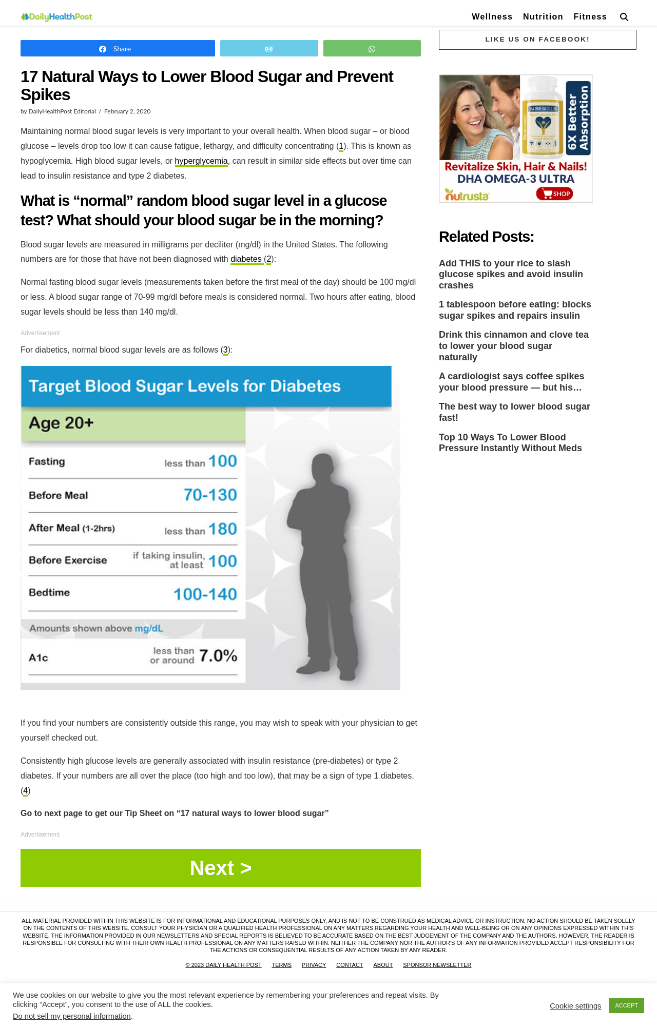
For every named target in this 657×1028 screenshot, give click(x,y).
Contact (349, 965)
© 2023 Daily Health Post (224, 965)
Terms (282, 965)
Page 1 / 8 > (221, 868)
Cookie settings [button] (575, 1006)
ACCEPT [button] (626, 1005)
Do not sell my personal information (72, 1016)
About (383, 965)
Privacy (314, 965)
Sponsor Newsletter (437, 965)
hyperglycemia (201, 161)
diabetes (247, 259)
